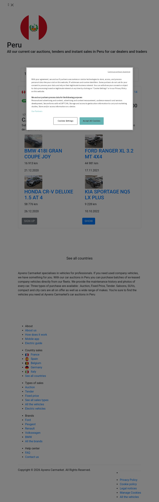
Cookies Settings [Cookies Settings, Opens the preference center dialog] (65, 121)
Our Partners (36, 111)
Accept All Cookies (91, 121)
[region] (79, 98)
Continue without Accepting (119, 71)
